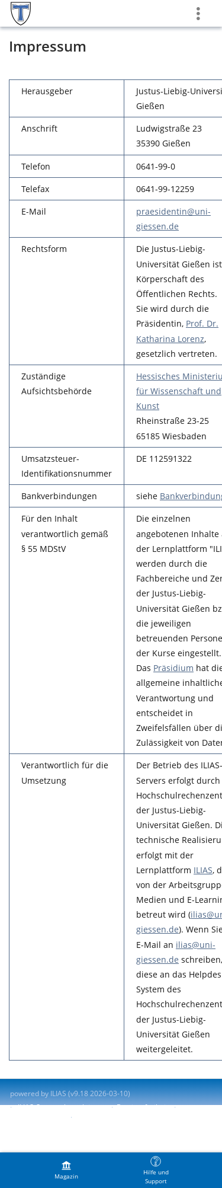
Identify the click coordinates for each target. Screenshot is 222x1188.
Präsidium (173, 667)
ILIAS (203, 870)
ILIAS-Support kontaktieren (61, 1107)
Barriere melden (37, 1117)
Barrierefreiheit (142, 1107)
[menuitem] (66, 1170)
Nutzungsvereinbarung (114, 1117)
